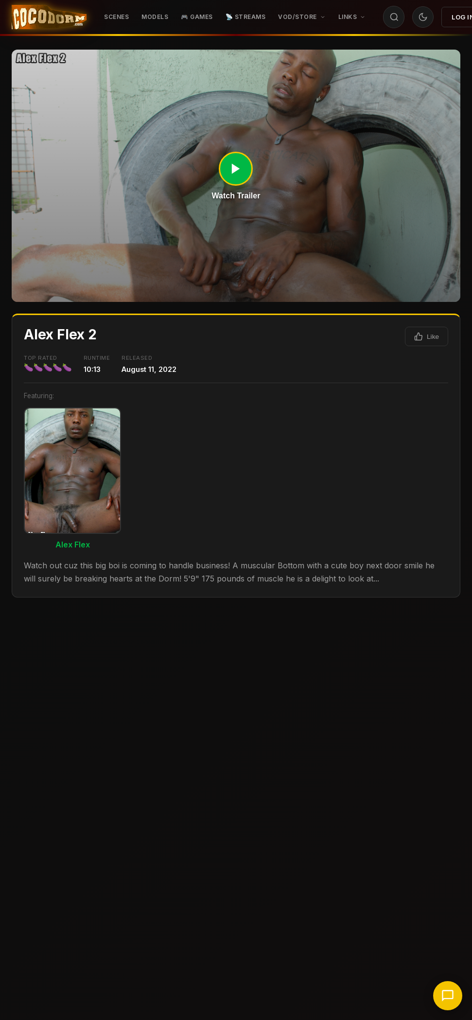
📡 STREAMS (246, 16)
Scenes (116, 16)
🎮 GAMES (197, 16)
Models (154, 16)
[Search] (394, 17)
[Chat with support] (447, 995)
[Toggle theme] (423, 17)
